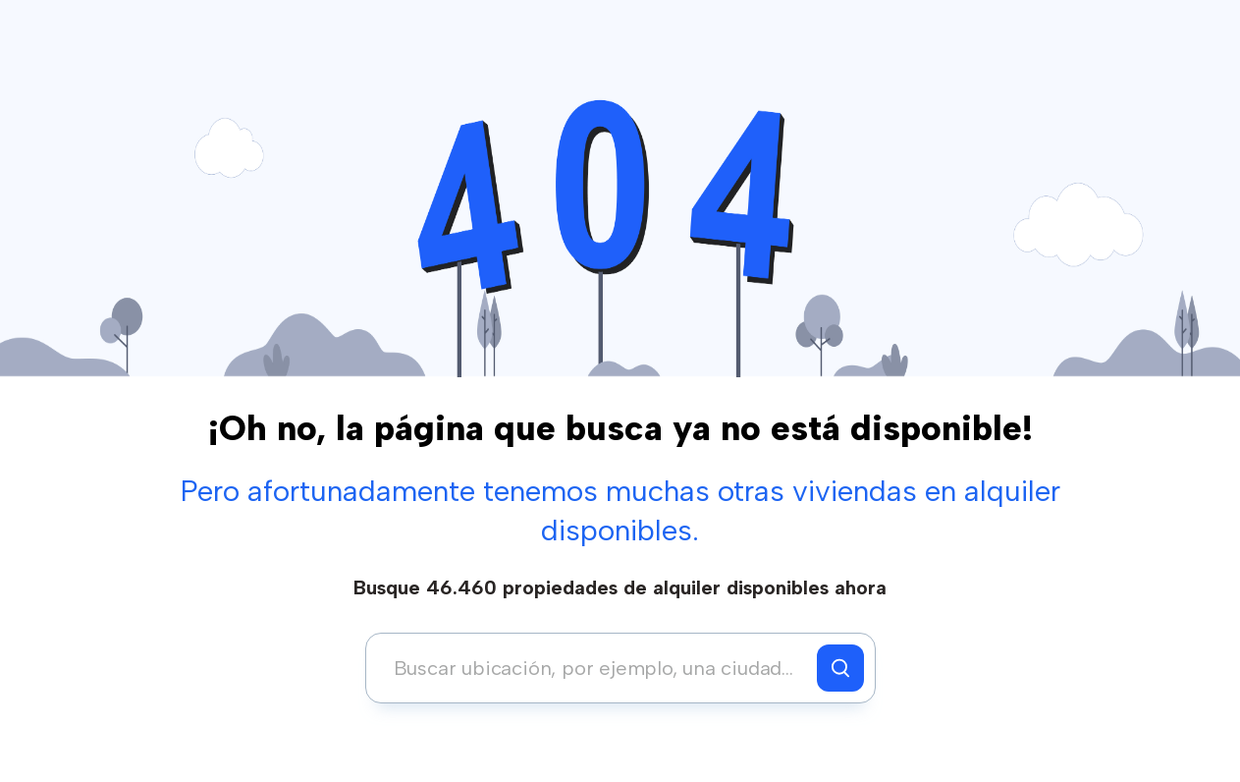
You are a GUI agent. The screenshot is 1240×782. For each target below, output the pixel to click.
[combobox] (596, 668)
